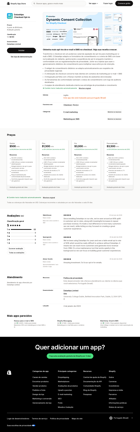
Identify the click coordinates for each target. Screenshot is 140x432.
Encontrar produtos (40, 381)
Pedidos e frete (38, 390)
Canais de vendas (39, 377)
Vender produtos (39, 386)
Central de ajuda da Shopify (94, 377)
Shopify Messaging (64, 321)
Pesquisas (87, 394)
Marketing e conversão (42, 399)
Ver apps (93, 3)
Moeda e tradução (65, 407)
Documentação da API (92, 381)
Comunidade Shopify (92, 386)
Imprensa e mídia (116, 390)
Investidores (114, 386)
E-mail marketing (71, 112)
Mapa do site (77, 418)
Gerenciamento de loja (41, 403)
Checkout (68, 105)
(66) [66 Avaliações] (12, 37)
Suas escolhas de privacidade (19, 425)
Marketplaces (63, 381)
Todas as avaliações (16, 253)
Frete (60, 403)
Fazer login (108, 3)
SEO (60, 399)
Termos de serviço (39, 418)
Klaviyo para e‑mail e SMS (24, 321)
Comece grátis (124, 3)
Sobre (111, 377)
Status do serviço (116, 407)
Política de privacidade (73, 278)
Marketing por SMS (71, 119)
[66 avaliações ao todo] (35, 229)
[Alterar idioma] (123, 418)
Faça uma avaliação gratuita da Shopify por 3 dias (70, 356)
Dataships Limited (14, 44)
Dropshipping (63, 377)
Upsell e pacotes (65, 390)
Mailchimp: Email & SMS (109, 321)
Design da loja (38, 394)
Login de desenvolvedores (18, 418)
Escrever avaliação (16, 248)
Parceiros (113, 394)
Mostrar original (85, 88)
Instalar (21, 50)
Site (65, 294)
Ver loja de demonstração (21, 57)
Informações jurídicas (118, 403)
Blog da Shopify (89, 390)
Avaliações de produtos (68, 386)
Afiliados (112, 399)
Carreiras (112, 381)
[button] (27, 324)
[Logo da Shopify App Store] (16, 3)
